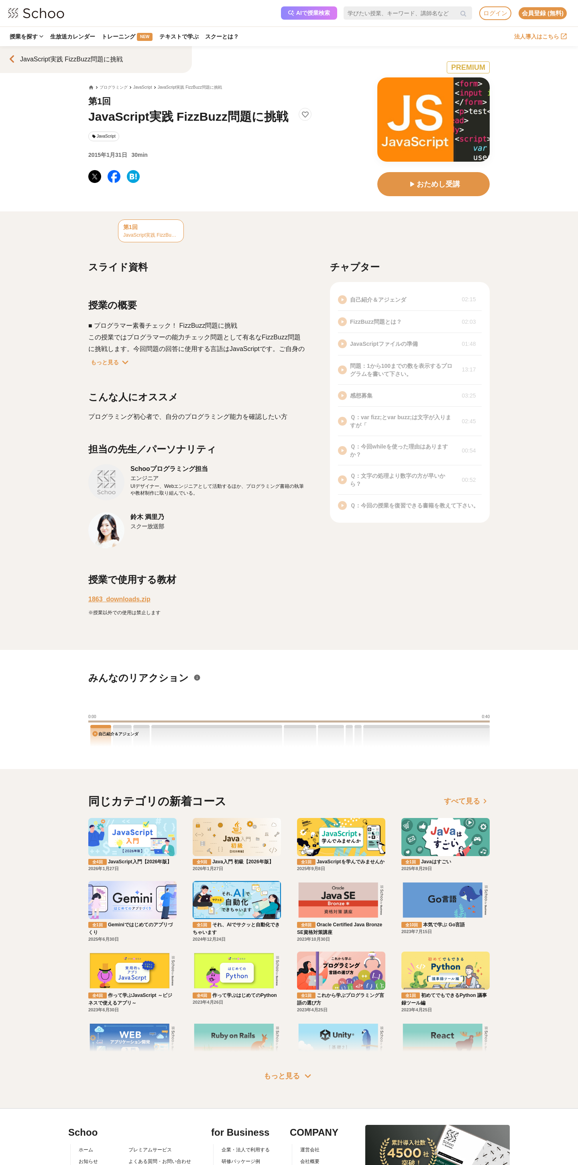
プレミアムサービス (150, 1112)
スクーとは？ (225, 36)
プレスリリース (317, 1147)
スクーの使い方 (95, 1147)
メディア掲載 (314, 1158)
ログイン (495, 13)
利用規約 (138, 1135)
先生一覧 (88, 1158)
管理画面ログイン (241, 1147)
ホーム (86, 1112)
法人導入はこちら (540, 36)
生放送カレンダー (73, 36)
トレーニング (128, 37)
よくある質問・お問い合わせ (159, 1123)
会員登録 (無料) (543, 13)
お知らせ (88, 1123)
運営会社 (310, 1112)
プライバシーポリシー (152, 1158)
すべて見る (467, 801)
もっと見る (111, 362)
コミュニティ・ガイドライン (159, 1147)
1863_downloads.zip (119, 599)
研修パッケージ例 (241, 1123)
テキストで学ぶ (181, 36)
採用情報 (310, 1135)
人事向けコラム (238, 1135)
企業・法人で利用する (246, 1112)
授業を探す (27, 36)
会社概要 (310, 1123)
